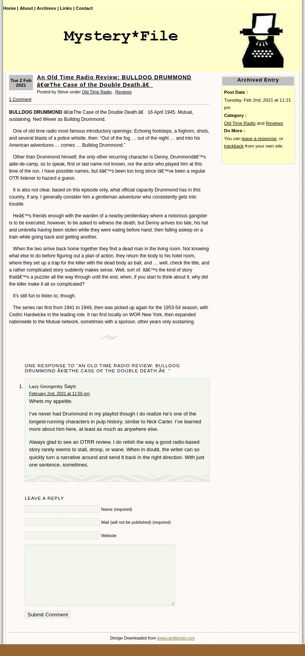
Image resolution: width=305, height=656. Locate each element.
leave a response (259, 138)
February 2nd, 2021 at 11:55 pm (59, 393)
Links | (67, 8)
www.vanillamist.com (176, 650)
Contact (84, 8)
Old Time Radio (97, 91)
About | (27, 8)
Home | (10, 8)
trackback (234, 145)
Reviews (123, 91)
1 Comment (20, 99)
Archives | (48, 8)
